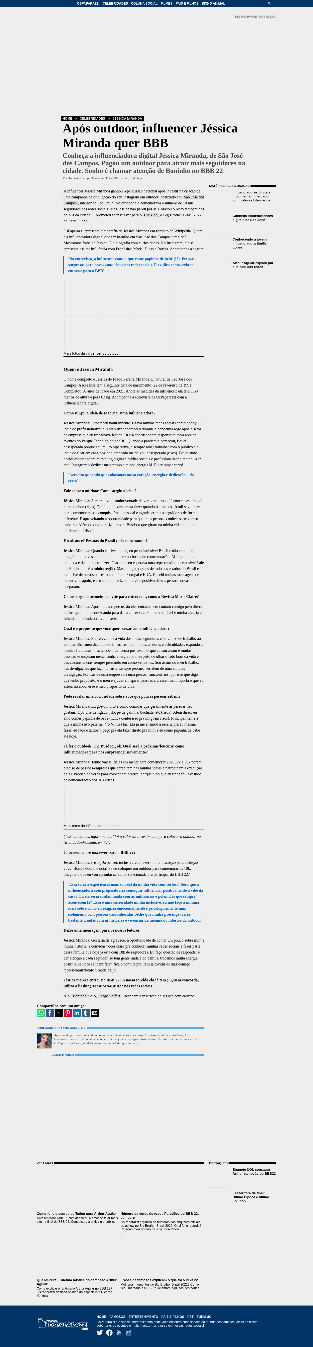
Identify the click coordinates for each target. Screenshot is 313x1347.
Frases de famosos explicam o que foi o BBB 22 (159, 1280)
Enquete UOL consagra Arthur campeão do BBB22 (254, 1171)
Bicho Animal (213, 3)
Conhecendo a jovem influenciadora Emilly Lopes (250, 243)
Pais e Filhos (187, 3)
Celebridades (115, 3)
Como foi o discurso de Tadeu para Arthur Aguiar (76, 1214)
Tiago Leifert (109, 996)
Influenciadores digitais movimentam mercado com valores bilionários (251, 196)
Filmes (166, 3)
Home (67, 118)
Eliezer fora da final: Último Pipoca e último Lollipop (251, 1197)
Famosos (117, 1316)
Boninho (79, 996)
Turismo (204, 1316)
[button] (271, 3)
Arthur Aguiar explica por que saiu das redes (253, 265)
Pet (190, 1316)
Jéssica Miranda (127, 118)
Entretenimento (143, 1316)
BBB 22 (150, 215)
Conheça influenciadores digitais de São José (253, 218)
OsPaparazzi (88, 3)
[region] (239, 309)
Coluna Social (144, 3)
